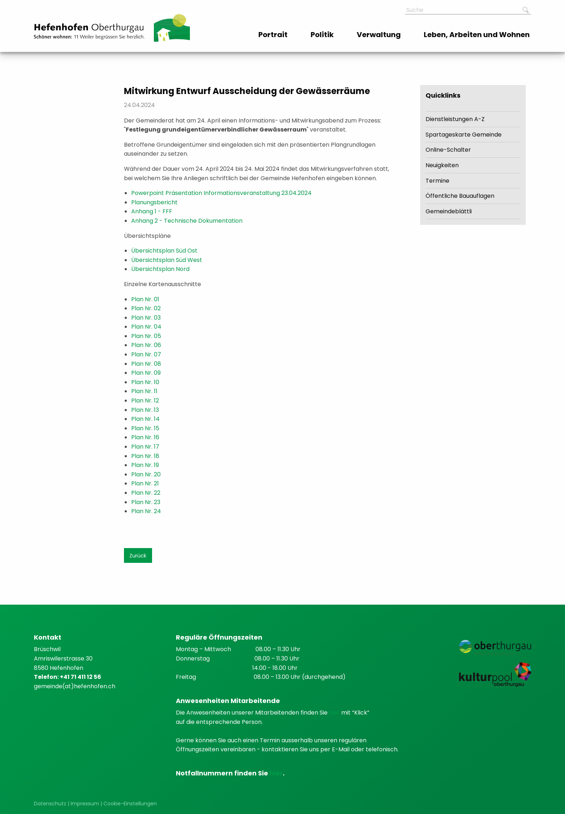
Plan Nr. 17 (145, 446)
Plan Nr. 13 (145, 410)
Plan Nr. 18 (145, 456)
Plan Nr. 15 (145, 428)
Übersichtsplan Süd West (166, 260)
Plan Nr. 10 (145, 382)
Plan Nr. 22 (145, 493)
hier (335, 712)
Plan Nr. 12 (145, 400)
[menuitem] (273, 34)
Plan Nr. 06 (146, 345)
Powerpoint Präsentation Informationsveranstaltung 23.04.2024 (221, 193)
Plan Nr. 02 (146, 308)
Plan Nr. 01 (145, 299)
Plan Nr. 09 (146, 373)
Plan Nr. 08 (146, 364)
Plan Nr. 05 (146, 336)
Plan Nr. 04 (146, 327)
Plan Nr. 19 (145, 465)
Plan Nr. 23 (145, 502)
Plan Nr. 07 (146, 354)
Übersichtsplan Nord (160, 269)
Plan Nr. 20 (146, 474)
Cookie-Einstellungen (130, 803)
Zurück (137, 555)
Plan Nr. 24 (146, 511)
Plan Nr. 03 (146, 317)
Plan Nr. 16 (145, 437)
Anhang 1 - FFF (151, 211)
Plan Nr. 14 (145, 419)
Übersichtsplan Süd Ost (164, 250)
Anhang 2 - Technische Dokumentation (187, 221)
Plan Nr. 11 (144, 391)
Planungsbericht (154, 202)
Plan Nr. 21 (145, 483)
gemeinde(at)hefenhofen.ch (74, 686)
